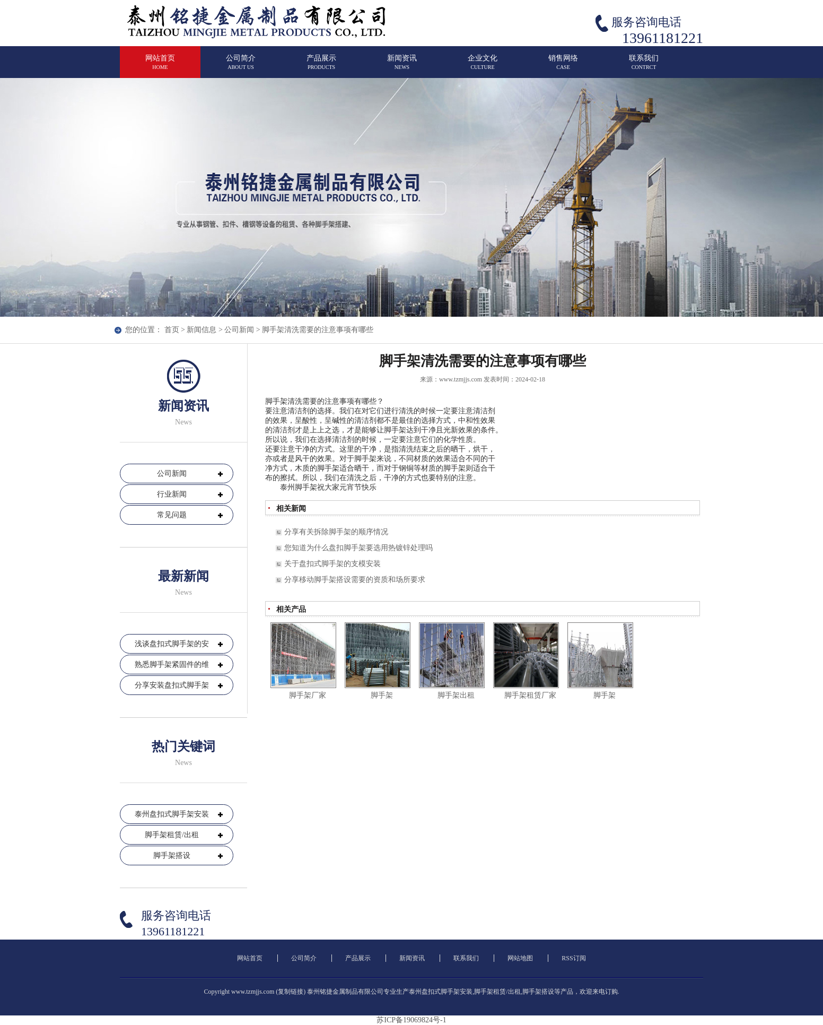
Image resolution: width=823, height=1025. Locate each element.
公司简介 (241, 66)
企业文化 (482, 66)
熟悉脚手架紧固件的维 (172, 664)
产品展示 (321, 66)
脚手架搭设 (171, 855)
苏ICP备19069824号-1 (411, 1020)
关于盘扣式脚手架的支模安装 (332, 564)
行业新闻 (172, 494)
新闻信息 (201, 330)
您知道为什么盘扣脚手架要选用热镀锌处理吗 (358, 548)
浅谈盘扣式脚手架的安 (172, 644)
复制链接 (290, 991)
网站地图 (520, 958)
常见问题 (172, 515)
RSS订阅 (573, 958)
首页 (171, 330)
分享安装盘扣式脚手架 (172, 685)
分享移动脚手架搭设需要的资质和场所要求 (354, 580)
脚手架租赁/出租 (172, 835)
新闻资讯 (402, 66)
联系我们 (644, 66)
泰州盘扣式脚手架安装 (172, 814)
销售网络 (563, 66)
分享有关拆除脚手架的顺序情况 (336, 532)
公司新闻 (239, 330)
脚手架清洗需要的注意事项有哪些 (317, 330)
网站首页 (160, 66)
